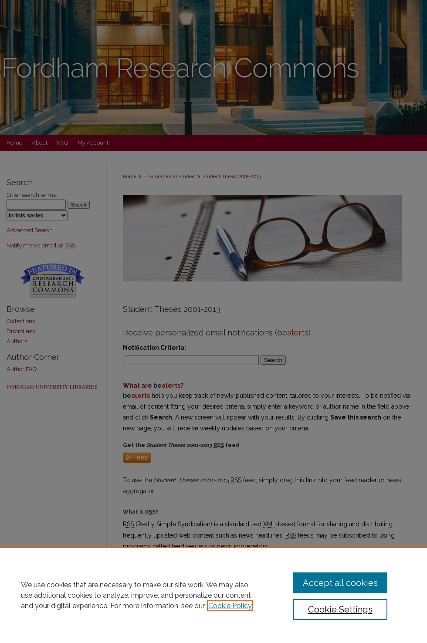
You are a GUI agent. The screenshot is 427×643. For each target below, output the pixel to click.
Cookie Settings (340, 609)
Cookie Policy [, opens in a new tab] (230, 606)
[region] (213, 595)
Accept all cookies (340, 583)
